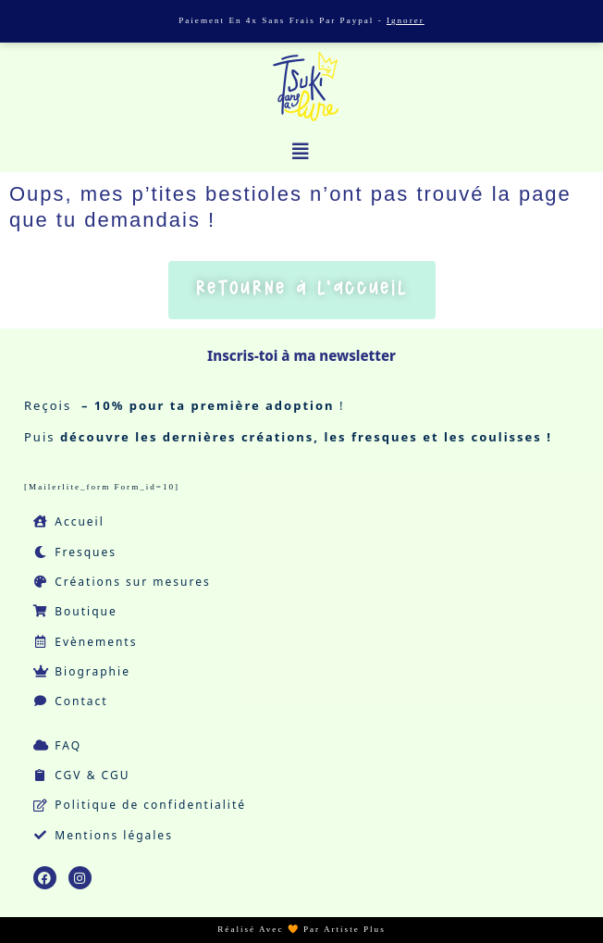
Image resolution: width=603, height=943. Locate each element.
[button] (301, 152)
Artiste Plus (355, 929)
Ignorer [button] (406, 20)
